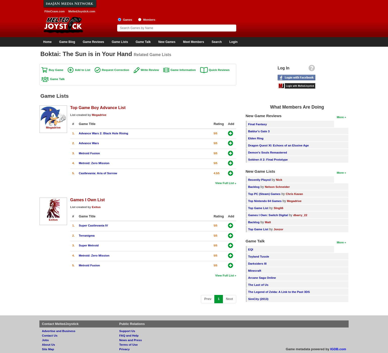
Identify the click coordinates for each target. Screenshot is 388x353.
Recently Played (259, 179)
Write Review (150, 69)
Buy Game (56, 69)
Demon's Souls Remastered (267, 152)
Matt (268, 222)
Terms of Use (128, 344)
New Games (166, 42)
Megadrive (53, 127)
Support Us (127, 331)
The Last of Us (258, 284)
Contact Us (50, 335)
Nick (279, 179)
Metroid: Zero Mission (94, 163)
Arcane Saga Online (262, 277)
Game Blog (67, 42)
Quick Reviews (219, 69)
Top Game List (258, 208)
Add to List (82, 69)
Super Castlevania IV (93, 225)
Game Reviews (93, 42)
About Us (48, 344)
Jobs (45, 340)
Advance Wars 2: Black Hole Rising (103, 133)
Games (127, 19)
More (340, 117)
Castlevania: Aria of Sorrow (98, 173)
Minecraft (254, 270)
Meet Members (193, 42)
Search (217, 42)
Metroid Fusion (89, 153)
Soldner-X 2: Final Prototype (268, 159)
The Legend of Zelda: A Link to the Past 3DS (279, 291)
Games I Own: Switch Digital (268, 215)
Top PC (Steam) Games (264, 193)
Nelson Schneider (277, 186)
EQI (250, 249)
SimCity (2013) (258, 298)
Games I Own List (87, 199)
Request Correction (115, 69)
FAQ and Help (129, 335)
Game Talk (143, 42)
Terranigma (87, 235)
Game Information (183, 69)
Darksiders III (257, 263)
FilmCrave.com (54, 11)
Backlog (254, 186)
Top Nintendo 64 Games (265, 201)
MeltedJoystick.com (81, 11)
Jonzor (278, 229)
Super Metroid (89, 245)
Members (149, 19)
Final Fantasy (257, 124)
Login (233, 42)
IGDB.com (338, 349)
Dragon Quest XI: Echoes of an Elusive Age (278, 145)
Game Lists (120, 42)
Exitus (53, 219)
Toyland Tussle (258, 256)
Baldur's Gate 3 (259, 131)
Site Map (48, 349)
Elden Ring (256, 138)
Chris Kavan (294, 193)
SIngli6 (278, 208)
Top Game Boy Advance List (97, 107)
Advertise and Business (58, 331)
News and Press (130, 340)
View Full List (224, 183)
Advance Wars (89, 143)
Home (47, 42)
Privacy (124, 349)
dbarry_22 (300, 215)
